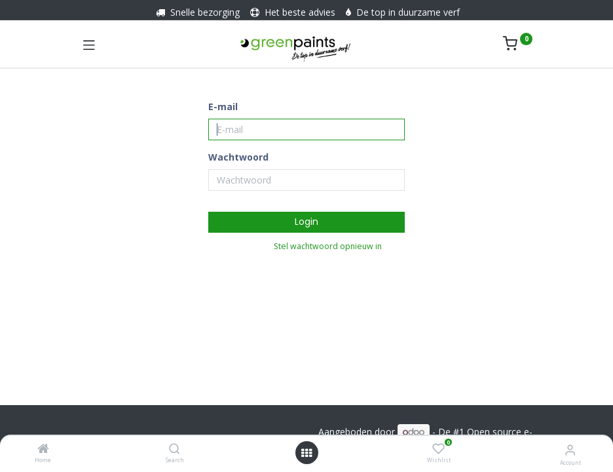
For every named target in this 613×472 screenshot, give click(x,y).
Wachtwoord (238, 157)
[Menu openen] (306, 453)
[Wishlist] (438, 448)
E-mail (223, 106)
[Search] (174, 449)
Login (306, 221)
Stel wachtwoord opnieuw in (328, 246)
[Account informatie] (570, 449)
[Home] (43, 449)
